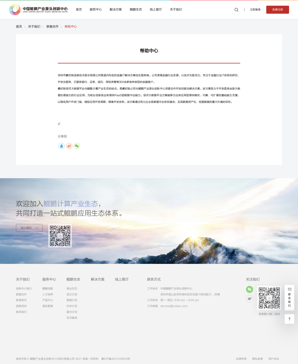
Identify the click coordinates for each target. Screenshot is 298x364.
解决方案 (116, 9)
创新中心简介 (24, 290)
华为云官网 (38, 344)
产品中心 (47, 302)
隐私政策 (257, 360)
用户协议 (274, 360)
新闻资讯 (21, 302)
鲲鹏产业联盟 (59, 344)
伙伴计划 (72, 308)
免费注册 (277, 9)
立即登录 (255, 9)
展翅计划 (72, 302)
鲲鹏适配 (47, 290)
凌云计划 (72, 296)
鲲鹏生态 (136, 9)
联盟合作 (52, 26)
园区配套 (47, 308)
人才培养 (47, 296)
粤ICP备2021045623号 (115, 360)
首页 (79, 9)
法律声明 (241, 360)
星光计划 (72, 314)
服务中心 (96, 9)
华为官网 (79, 344)
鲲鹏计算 (92, 88)
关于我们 (176, 9)
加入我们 (29, 229)
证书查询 (72, 319)
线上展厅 (156, 9)
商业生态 (72, 290)
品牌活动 (21, 308)
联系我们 (21, 314)
